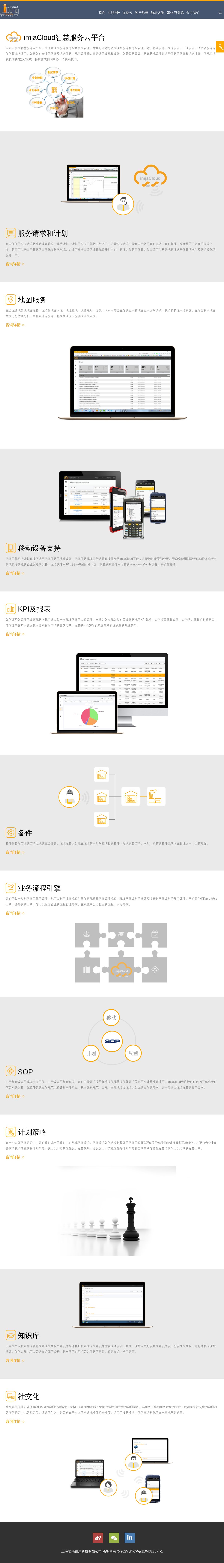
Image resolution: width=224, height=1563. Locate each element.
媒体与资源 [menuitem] (175, 12)
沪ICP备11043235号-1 (146, 1551)
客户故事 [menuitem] (141, 12)
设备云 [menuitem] (127, 12)
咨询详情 (15, 264)
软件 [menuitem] (102, 12)
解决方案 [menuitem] (157, 12)
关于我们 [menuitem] (193, 12)
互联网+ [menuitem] (114, 12)
